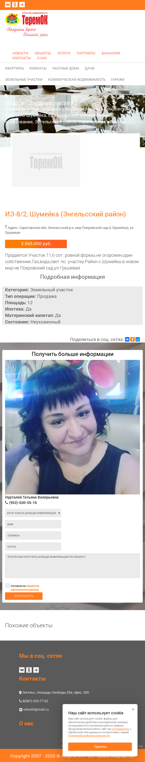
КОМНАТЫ (38, 68)
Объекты (14, 102)
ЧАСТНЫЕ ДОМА (65, 68)
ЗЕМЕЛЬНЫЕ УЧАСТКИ (24, 79)
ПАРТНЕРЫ (86, 53)
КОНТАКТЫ (22, 58)
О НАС (42, 58)
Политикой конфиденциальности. (89, 735)
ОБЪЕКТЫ (43, 53)
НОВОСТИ (20, 53)
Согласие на (22, 585)
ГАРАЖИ (117, 79)
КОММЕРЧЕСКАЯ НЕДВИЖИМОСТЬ (76, 79)
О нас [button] (26, 723)
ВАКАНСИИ (111, 53)
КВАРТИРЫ (14, 68)
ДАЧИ (89, 68)
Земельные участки (49, 102)
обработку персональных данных (25, 587)
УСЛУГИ (63, 53)
